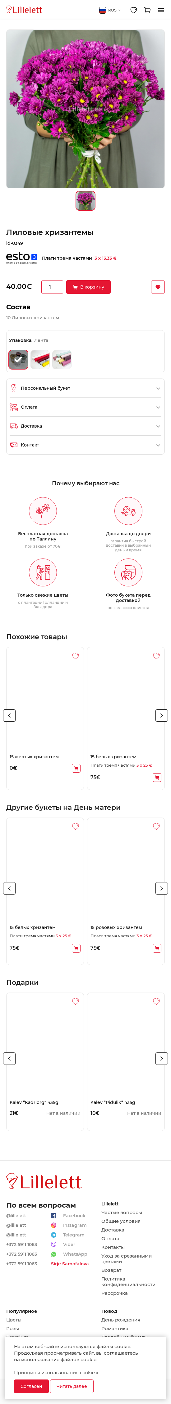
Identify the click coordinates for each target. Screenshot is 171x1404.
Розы (12, 1328)
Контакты (113, 1247)
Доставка (112, 1230)
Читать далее (72, 1386)
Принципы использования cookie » (56, 1372)
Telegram (74, 1235)
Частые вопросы (121, 1212)
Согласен (31, 1386)
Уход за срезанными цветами (126, 1258)
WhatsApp (75, 1254)
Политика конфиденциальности (128, 1281)
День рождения (120, 1320)
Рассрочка (114, 1293)
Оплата (110, 1238)
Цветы (13, 1320)
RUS (110, 10)
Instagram (75, 1225)
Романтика (114, 1328)
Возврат (111, 1270)
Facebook (74, 1215)
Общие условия (121, 1221)
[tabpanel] (45, 718)
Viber (69, 1244)
